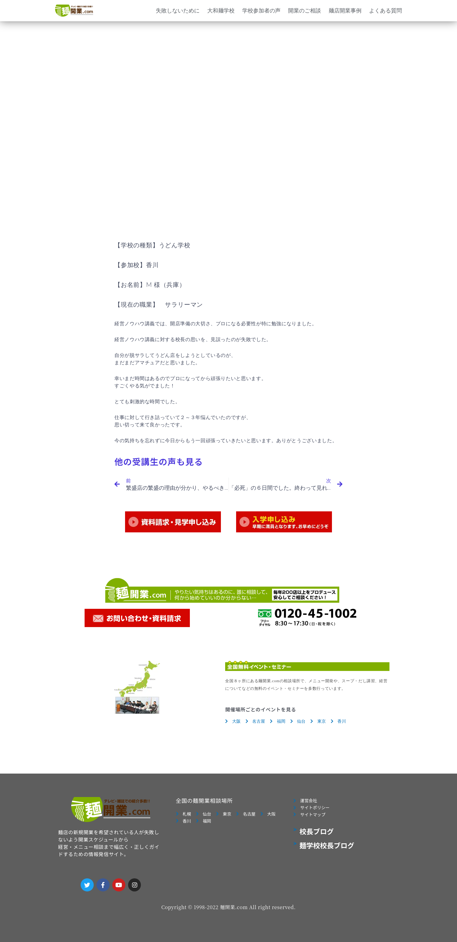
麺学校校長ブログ (326, 849)
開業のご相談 (304, 10)
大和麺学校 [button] (221, 10)
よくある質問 (385, 10)
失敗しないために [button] (178, 10)
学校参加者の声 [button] (261, 10)
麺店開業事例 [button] (345, 10)
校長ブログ (316, 835)
